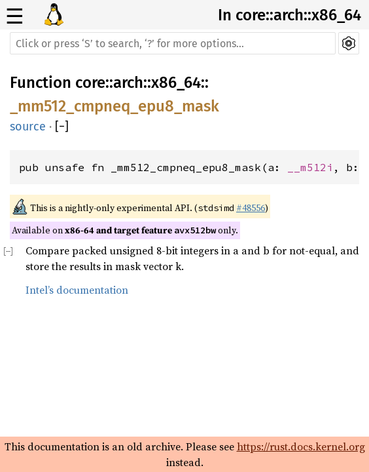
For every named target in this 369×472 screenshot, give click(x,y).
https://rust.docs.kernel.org (301, 446)
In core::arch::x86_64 (289, 15)
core (90, 82)
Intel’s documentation (77, 290)
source (28, 126)
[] (62, 126)
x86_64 (176, 82)
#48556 (250, 207)
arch (128, 82)
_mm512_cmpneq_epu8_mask (114, 106)
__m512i (310, 167)
